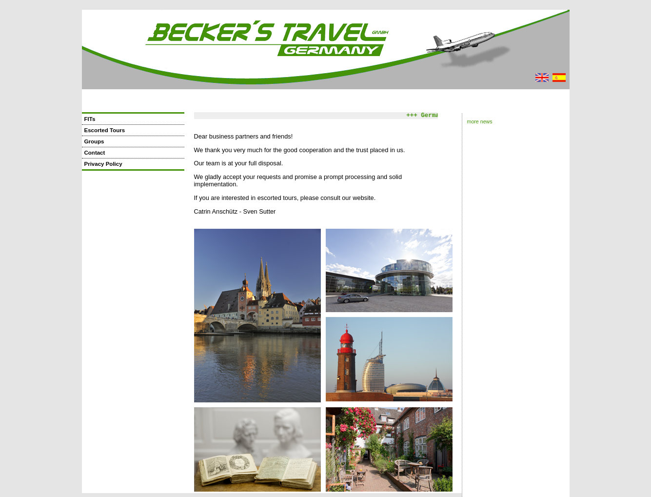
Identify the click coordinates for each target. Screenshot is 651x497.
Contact (94, 153)
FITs (90, 119)
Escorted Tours (104, 130)
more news (480, 121)
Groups (94, 141)
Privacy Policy (103, 164)
